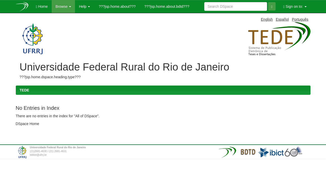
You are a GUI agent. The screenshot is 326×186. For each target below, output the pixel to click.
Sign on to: (295, 6)
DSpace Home (27, 124)
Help (84, 6)
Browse (63, 6)
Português (300, 19)
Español (282, 19)
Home (42, 6)
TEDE (24, 90)
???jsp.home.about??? (116, 6)
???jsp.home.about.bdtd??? (166, 6)
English (267, 19)
